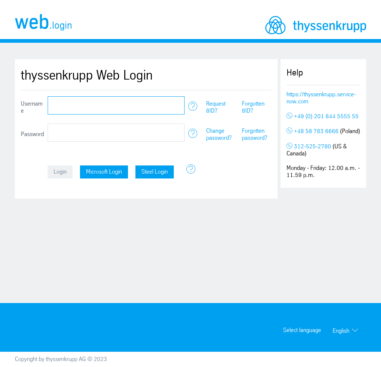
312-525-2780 (309, 146)
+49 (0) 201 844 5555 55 (322, 116)
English (341, 331)
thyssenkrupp (315, 25)
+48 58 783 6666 (313, 131)
